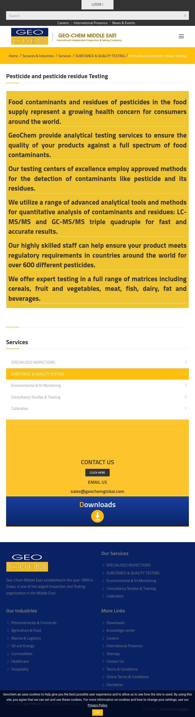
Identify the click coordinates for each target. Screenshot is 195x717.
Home (13, 55)
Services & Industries (38, 55)
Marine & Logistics (26, 638)
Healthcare (20, 661)
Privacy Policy (97, 705)
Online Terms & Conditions (127, 677)
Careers (63, 22)
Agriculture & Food (26, 630)
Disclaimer (114, 685)
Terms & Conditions (121, 669)
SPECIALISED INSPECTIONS (98, 362)
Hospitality (19, 669)
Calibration (98, 408)
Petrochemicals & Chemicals (33, 623)
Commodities (21, 654)
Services (64, 55)
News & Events (123, 22)
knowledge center (120, 630)
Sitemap (113, 654)
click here (97, 472)
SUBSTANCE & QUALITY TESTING (100, 55)
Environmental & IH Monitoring (98, 385)
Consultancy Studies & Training (98, 397)
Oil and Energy (22, 646)
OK (97, 712)
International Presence (90, 22)
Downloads (115, 623)
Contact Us (115, 661)
